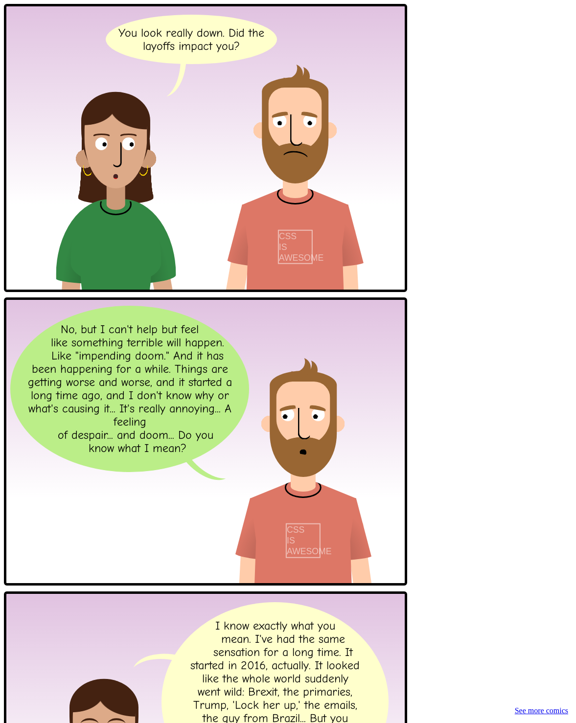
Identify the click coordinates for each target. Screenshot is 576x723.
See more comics (541, 710)
